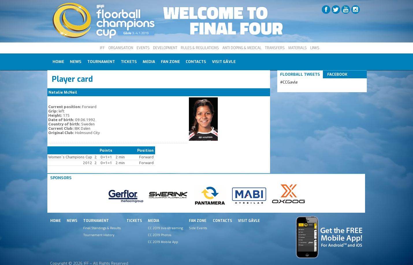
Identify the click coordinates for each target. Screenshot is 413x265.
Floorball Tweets (300, 74)
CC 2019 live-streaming (165, 226)
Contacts (196, 61)
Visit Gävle (224, 61)
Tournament (101, 61)
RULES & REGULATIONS (200, 48)
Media (149, 61)
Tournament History (98, 233)
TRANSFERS (275, 48)
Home (58, 61)
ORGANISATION (120, 48)
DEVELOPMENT (165, 48)
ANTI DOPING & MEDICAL (241, 48)
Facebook (337, 74)
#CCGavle (289, 82)
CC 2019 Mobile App (163, 240)
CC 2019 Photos (159, 233)
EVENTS (143, 48)
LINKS (314, 48)
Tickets (129, 61)
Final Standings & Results (102, 226)
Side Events (198, 226)
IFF (102, 48)
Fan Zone (170, 61)
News (75, 61)
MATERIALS (297, 48)
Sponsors (61, 177)
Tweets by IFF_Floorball (303, 89)
